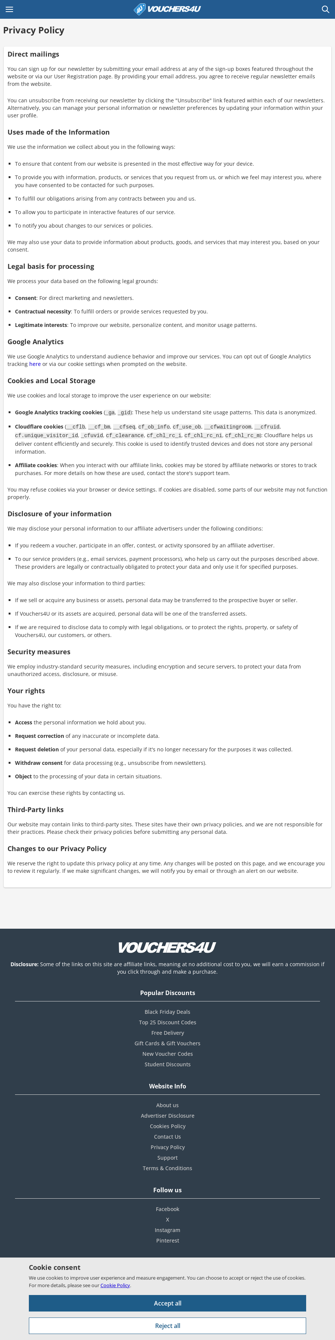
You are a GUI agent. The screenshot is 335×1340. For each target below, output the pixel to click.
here (35, 363)
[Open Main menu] (9, 9)
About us (167, 1102)
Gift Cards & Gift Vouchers (167, 1041)
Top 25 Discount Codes (167, 1020)
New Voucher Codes (167, 1051)
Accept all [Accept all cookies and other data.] (167, 1303)
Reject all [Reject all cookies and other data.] (167, 1326)
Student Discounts (168, 1062)
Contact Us (167, 1134)
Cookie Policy (115, 1285)
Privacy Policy (168, 1144)
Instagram (167, 1227)
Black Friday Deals (167, 1009)
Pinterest (167, 1238)
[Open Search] (325, 9)
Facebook (167, 1206)
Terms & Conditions (167, 1165)
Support (167, 1155)
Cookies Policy (167, 1123)
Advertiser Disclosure (167, 1113)
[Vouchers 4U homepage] (167, 9)
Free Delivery (167, 1030)
